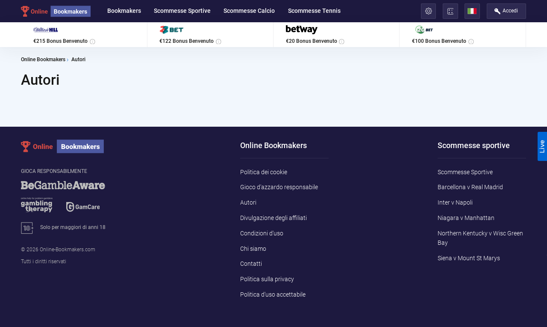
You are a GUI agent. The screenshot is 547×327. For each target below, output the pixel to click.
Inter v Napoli (455, 202)
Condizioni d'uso (261, 233)
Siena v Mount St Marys (469, 258)
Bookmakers (124, 10)
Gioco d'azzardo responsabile (279, 187)
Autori (248, 202)
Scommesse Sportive (182, 10)
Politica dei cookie (263, 172)
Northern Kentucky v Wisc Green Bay (480, 238)
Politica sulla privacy (267, 279)
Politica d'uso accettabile (273, 294)
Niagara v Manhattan (466, 217)
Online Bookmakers (43, 59)
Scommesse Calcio (249, 10)
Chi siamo (253, 248)
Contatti (251, 263)
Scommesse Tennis (314, 10)
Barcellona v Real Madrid (470, 187)
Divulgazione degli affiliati (273, 217)
